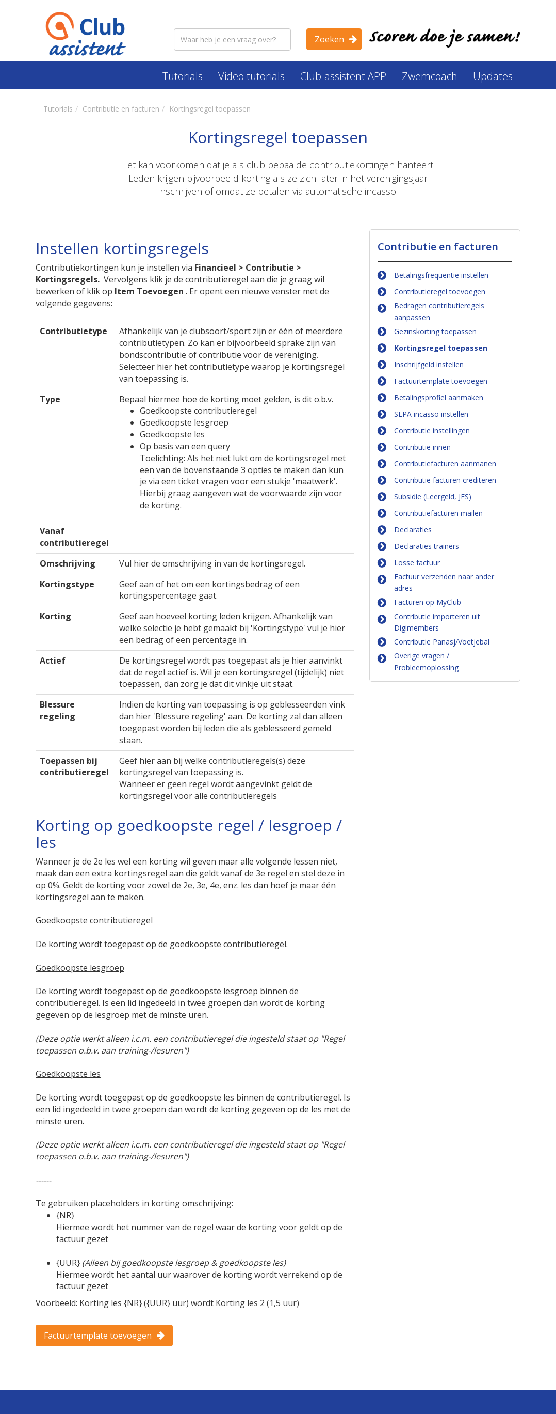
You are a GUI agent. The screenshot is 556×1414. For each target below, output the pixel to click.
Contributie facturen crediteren (445, 480)
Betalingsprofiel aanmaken (438, 397)
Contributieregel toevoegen (439, 291)
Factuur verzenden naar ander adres (444, 582)
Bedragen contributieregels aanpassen (439, 311)
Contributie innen (422, 447)
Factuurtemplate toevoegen (98, 1335)
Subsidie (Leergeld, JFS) (432, 496)
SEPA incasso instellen (431, 414)
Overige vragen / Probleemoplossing (426, 661)
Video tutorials (251, 76)
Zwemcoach (429, 76)
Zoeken (329, 39)
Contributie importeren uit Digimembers (437, 622)
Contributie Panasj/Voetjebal (441, 642)
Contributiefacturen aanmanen (445, 463)
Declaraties (413, 530)
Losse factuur (417, 563)
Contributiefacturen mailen (438, 513)
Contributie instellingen (432, 430)
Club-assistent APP (343, 76)
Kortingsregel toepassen (440, 348)
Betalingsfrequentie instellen (441, 275)
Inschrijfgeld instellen (429, 364)
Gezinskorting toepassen (435, 331)
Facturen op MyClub (427, 602)
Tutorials (182, 76)
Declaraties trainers (426, 546)
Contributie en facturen (438, 247)
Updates (493, 76)
